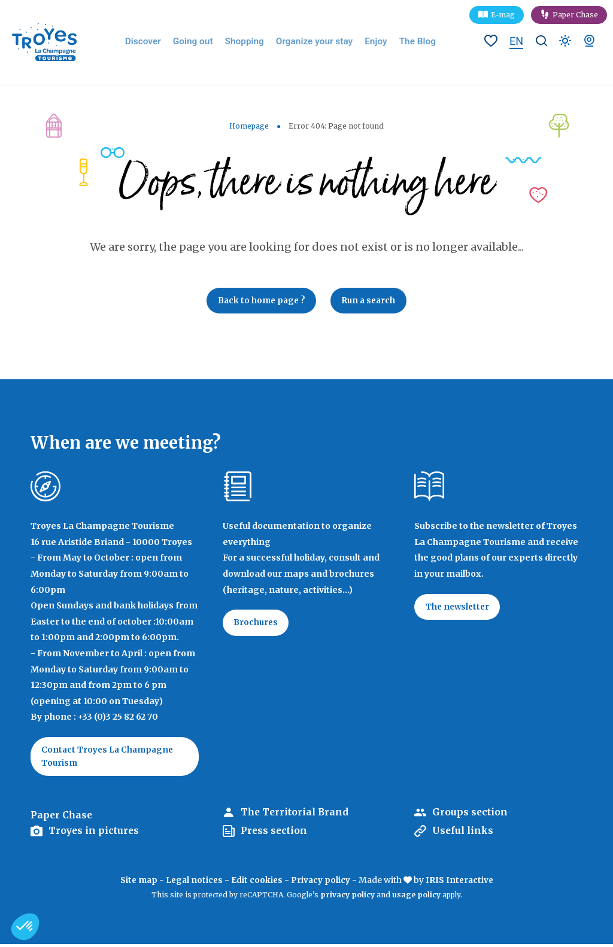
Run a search (371, 301)
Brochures (258, 625)
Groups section (470, 816)
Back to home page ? (259, 301)
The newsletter (459, 609)
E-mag (503, 14)
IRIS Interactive (461, 883)
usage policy (416, 898)
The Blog (412, 42)
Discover (155, 42)
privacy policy (347, 898)
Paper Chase (575, 14)
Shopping (251, 42)
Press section (274, 835)
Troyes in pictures (94, 835)
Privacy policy (321, 883)
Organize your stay (315, 42)
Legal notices (193, 883)
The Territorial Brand (296, 816)
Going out (202, 42)
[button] (25, 926)
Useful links (464, 835)
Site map (136, 883)
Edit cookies (257, 883)
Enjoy (373, 42)
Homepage (249, 125)
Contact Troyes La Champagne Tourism (110, 759)
